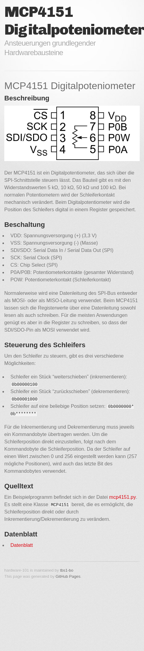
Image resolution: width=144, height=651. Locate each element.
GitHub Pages (68, 576)
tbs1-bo (66, 570)
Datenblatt (21, 545)
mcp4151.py (122, 497)
